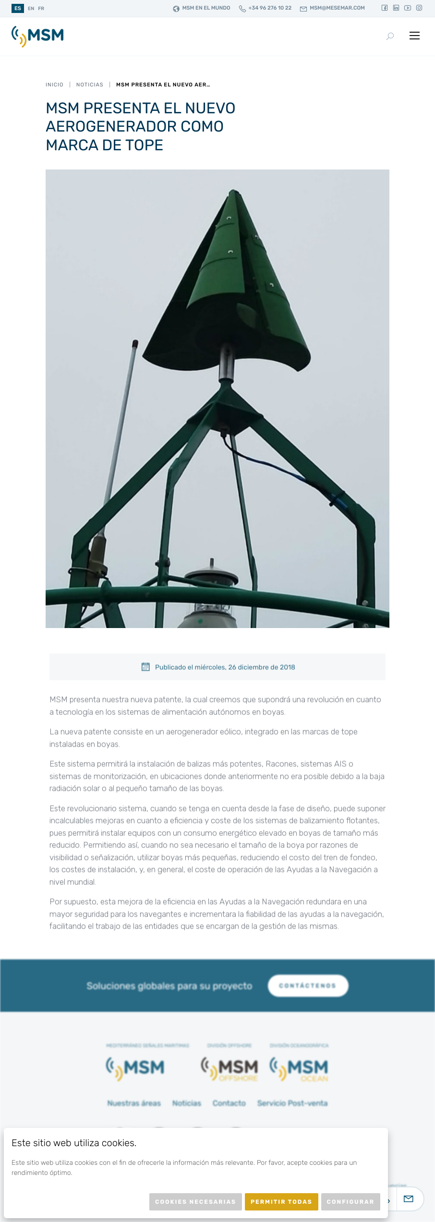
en (31, 8)
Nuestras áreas (134, 1103)
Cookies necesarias (195, 1201)
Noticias (90, 84)
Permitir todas (282, 1201)
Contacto (229, 1103)
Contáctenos (308, 985)
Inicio (54, 84)
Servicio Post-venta (292, 1103)
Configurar (351, 1201)
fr (41, 8)
